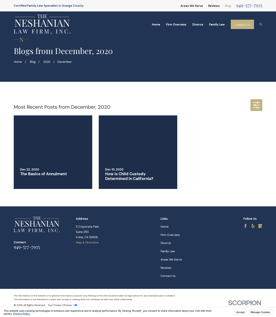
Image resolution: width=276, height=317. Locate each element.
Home (165, 227)
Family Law (168, 251)
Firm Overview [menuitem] (176, 24)
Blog (228, 6)
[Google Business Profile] (260, 226)
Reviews (214, 6)
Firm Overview (170, 235)
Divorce (166, 243)
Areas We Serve (191, 6)
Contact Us (242, 24)
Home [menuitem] (156, 24)
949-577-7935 (249, 5)
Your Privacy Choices (62, 305)
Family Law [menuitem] (217, 24)
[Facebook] (245, 226)
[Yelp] (253, 226)
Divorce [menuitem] (197, 24)
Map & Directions (87, 242)
